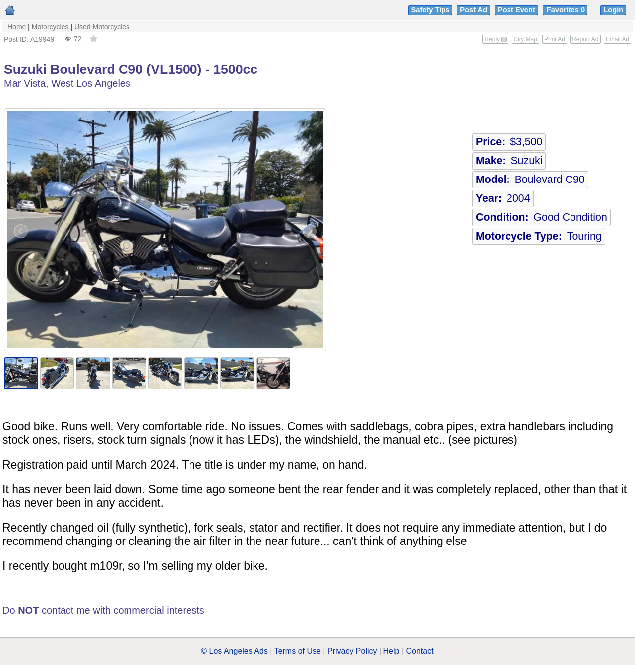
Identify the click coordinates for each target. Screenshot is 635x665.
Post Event (516, 10)
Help (391, 651)
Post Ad (473, 10)
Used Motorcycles (101, 27)
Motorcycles (50, 27)
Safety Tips (430, 10)
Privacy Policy (352, 651)
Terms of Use (297, 651)
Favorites (567, 10)
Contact (420, 651)
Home (16, 27)
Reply (495, 39)
